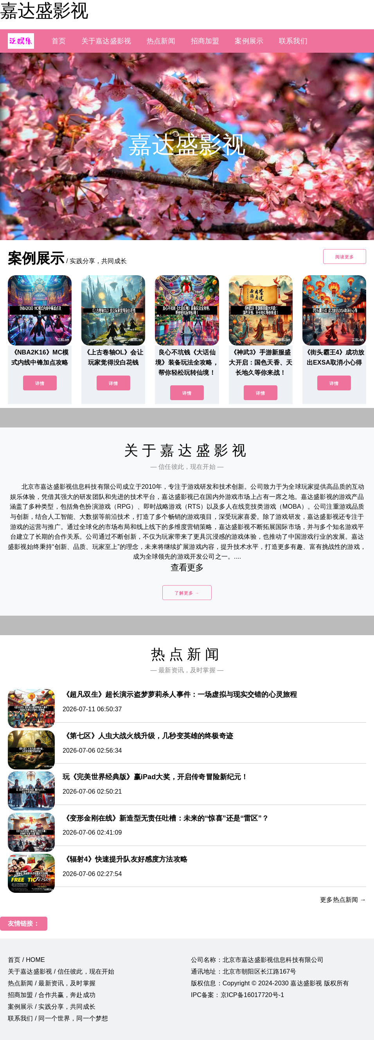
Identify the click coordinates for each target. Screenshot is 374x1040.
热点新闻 (161, 41)
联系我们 (293, 41)
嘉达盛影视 (44, 10)
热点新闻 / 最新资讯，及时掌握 (51, 983)
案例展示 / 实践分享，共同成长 (51, 1006)
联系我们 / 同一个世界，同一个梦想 (58, 1018)
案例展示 (249, 41)
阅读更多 (344, 257)
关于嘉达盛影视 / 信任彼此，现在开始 (61, 971)
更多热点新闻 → (343, 899)
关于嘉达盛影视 (106, 41)
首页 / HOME (26, 959)
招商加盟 (205, 41)
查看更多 (187, 567)
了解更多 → (187, 593)
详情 (40, 383)
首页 (59, 41)
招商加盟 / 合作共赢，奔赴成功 (51, 995)
